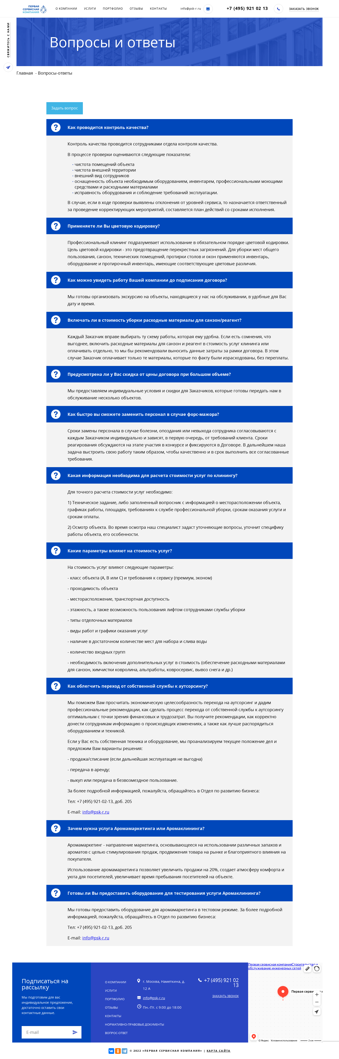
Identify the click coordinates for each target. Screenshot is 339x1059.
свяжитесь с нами (8, 39)
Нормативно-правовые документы (134, 1024)
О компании (66, 9)
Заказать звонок (304, 9)
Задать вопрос (64, 108)
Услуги (90, 9)
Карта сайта (218, 1050)
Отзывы (136, 9)
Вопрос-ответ (116, 1033)
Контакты (158, 9)
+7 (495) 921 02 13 (247, 8)
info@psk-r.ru (191, 9)
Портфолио (113, 9)
